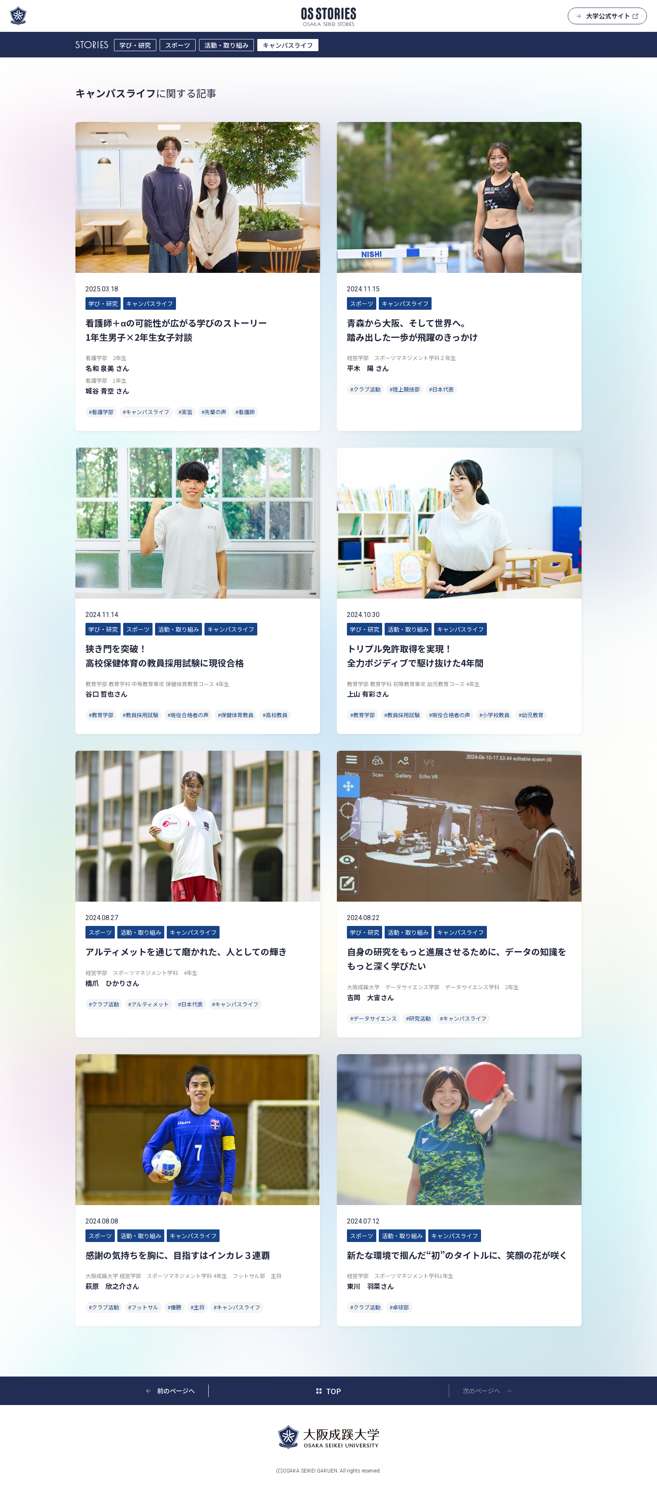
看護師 (246, 412)
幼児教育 (532, 715)
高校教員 (276, 715)
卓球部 (401, 1307)
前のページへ (176, 1390)
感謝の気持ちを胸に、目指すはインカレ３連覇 (177, 1255)
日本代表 (443, 389)
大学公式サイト (608, 15)
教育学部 (103, 715)
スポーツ (177, 45)
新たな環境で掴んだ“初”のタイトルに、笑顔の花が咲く (457, 1255)
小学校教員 (496, 715)
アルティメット (150, 1004)
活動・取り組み (226, 45)
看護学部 (103, 412)
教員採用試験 (142, 715)
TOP (333, 1390)
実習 (186, 412)
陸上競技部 (406, 389)
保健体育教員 (237, 715)
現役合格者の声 (190, 715)
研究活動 (420, 1018)
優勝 (176, 1307)
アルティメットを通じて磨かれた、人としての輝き (186, 951)
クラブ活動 (366, 389)
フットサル (144, 1307)
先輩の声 (215, 412)
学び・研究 (135, 45)
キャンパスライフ (288, 45)
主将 (199, 1307)
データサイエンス (375, 1018)
